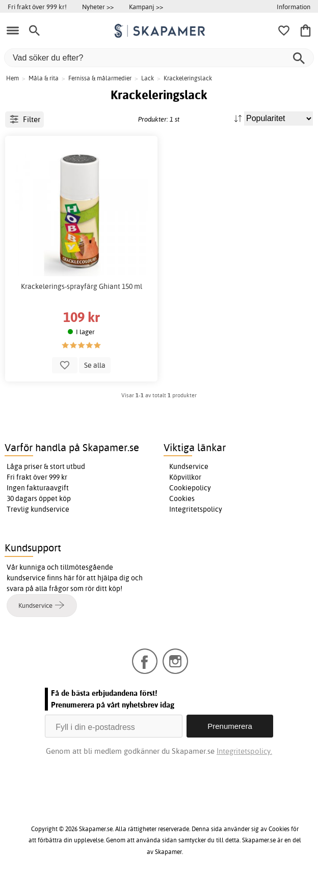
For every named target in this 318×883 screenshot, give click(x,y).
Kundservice (188, 466)
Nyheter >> (98, 7)
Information (293, 7)
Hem (12, 78)
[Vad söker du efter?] (159, 57)
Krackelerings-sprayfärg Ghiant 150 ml (81, 286)
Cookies (182, 498)
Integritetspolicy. (244, 751)
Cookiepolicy (190, 487)
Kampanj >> (146, 7)
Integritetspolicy (195, 509)
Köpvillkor (185, 477)
